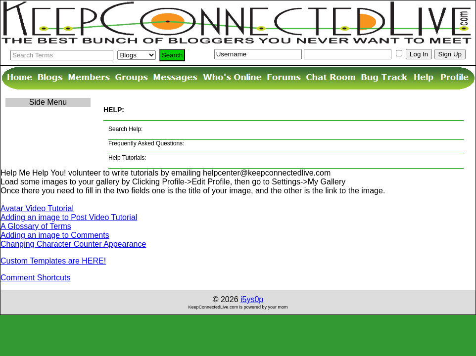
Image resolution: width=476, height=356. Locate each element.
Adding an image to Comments (54, 235)
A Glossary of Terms (35, 226)
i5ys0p (251, 299)
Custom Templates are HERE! (53, 261)
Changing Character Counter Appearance (73, 244)
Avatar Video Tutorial (37, 208)
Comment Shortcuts (35, 277)
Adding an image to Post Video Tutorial (68, 217)
